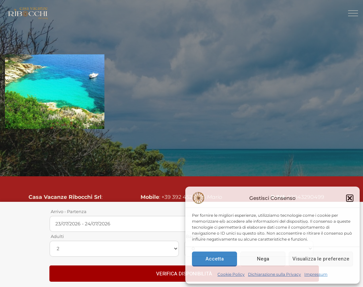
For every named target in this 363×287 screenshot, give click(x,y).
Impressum (316, 274)
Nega (263, 258)
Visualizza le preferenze (320, 258)
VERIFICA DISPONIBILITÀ (184, 273)
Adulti (57, 236)
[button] (349, 198)
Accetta (215, 258)
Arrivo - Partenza (69, 211)
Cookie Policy (231, 274)
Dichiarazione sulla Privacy (274, 274)
